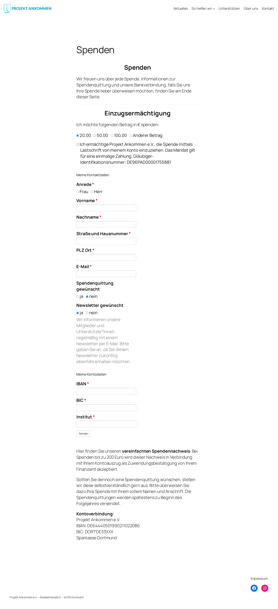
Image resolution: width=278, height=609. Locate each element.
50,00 (100, 135)
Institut (85, 417)
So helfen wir (202, 8)
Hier (80, 451)
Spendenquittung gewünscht (94, 286)
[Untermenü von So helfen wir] (214, 8)
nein (92, 296)
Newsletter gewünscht (100, 305)
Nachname (88, 217)
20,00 (83, 135)
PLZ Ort (85, 250)
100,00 (119, 135)
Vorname (87, 200)
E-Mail (84, 266)
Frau (82, 191)
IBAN (82, 384)
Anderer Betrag (146, 135)
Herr (97, 191)
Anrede (85, 184)
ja (79, 296)
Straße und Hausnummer (103, 234)
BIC (81, 400)
